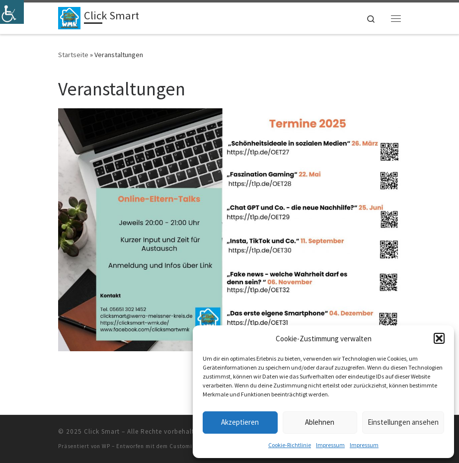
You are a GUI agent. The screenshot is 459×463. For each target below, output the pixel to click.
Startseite (73, 54)
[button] (439, 338)
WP (106, 446)
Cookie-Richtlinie (289, 445)
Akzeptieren (240, 422)
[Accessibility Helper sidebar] (12, 12)
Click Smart (102, 431)
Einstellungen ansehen (403, 422)
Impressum (330, 445)
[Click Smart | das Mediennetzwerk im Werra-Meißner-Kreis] (69, 17)
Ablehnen (319, 422)
